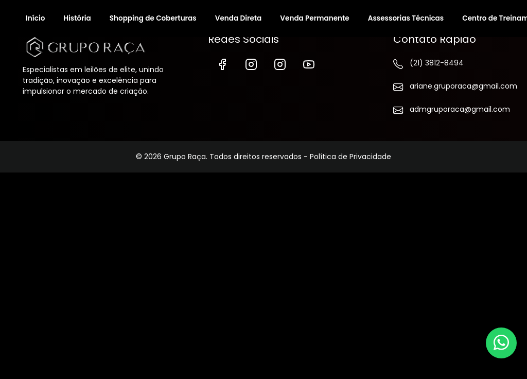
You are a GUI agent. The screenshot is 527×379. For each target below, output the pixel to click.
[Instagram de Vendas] (280, 63)
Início (35, 18)
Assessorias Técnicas (406, 18)
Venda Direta (238, 18)
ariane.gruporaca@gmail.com (448, 88)
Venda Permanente (314, 18)
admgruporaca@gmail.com (448, 111)
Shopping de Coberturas (153, 18)
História (77, 18)
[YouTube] (308, 63)
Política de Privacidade (350, 156)
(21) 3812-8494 (428, 65)
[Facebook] (222, 63)
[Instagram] (251, 63)
